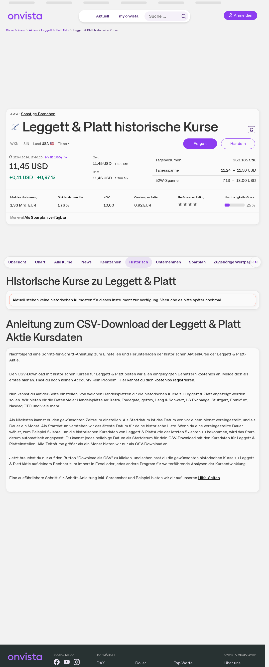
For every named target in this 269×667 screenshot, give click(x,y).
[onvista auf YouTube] (67, 663)
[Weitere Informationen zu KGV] (109, 205)
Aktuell (102, 16)
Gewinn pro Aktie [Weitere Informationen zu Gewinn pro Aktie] (146, 197)
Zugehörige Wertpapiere (236, 262)
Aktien (33, 30)
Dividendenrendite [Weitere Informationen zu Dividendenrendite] (70, 197)
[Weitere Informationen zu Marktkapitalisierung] (23, 205)
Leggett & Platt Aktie (55, 30)
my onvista (128, 16)
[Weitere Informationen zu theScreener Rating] (187, 205)
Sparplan (197, 262)
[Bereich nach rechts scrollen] (255, 262)
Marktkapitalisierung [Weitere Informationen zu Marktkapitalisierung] (23, 197)
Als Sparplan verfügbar (45, 217)
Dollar (140, 663)
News (86, 262)
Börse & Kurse (15, 30)
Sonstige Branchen (38, 113)
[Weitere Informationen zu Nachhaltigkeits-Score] (240, 205)
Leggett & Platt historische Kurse (95, 30)
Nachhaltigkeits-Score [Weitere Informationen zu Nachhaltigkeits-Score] (240, 197)
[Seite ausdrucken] (251, 129)
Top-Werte (183, 663)
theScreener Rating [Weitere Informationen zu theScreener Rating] (191, 197)
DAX (101, 663)
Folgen (200, 143)
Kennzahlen (110, 262)
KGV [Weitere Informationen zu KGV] (107, 197)
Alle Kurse (63, 262)
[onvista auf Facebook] (57, 663)
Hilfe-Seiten (209, 477)
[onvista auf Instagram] (77, 663)
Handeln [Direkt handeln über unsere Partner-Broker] (238, 143)
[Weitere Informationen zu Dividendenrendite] (63, 205)
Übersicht (17, 262)
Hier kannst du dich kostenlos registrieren (156, 380)
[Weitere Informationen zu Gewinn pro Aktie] (142, 205)
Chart (40, 262)
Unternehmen (168, 262)
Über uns (232, 663)
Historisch (138, 262)
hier (25, 380)
